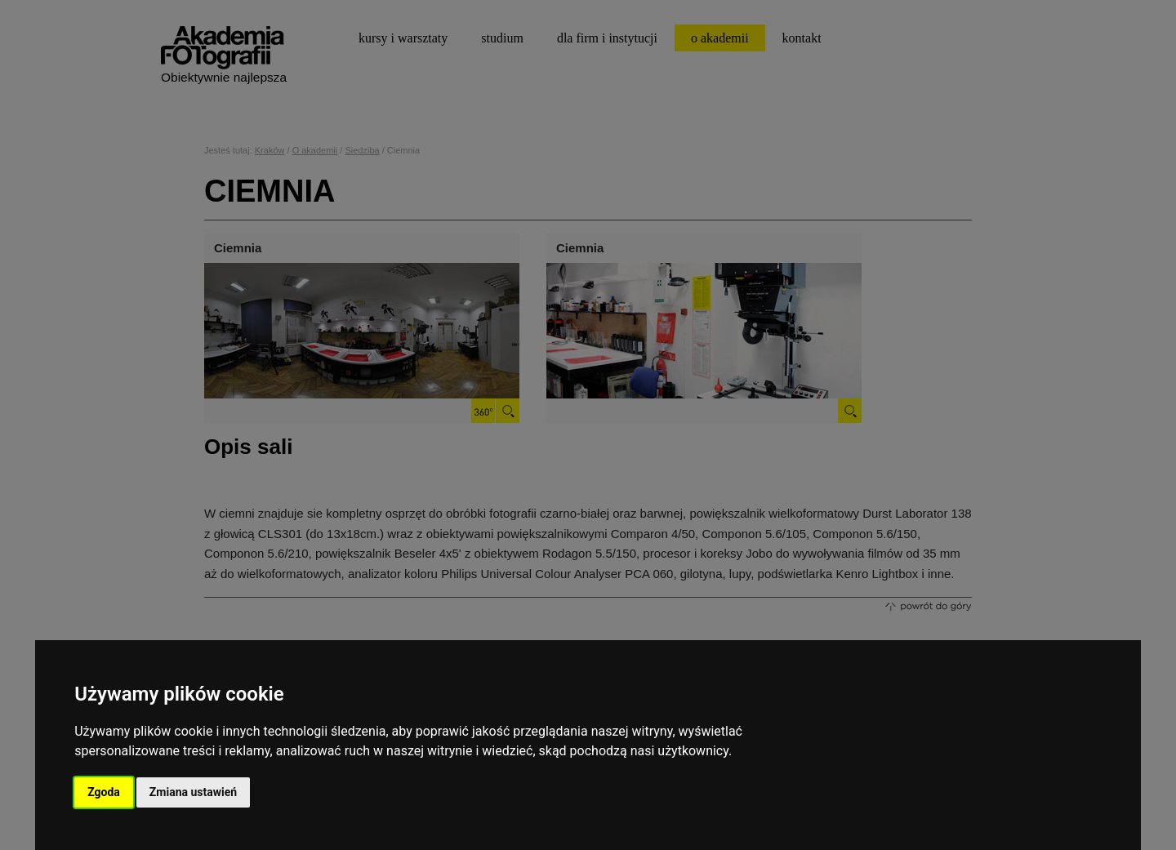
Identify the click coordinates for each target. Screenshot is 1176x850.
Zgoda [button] (103, 792)
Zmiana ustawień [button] (193, 792)
